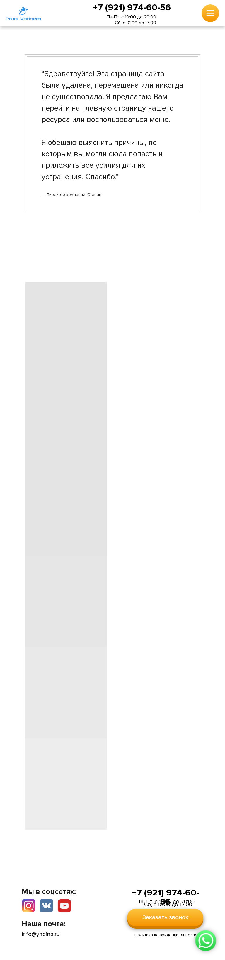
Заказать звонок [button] (165, 917)
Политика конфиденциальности (165, 934)
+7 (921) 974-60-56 (132, 7)
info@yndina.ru (41, 934)
